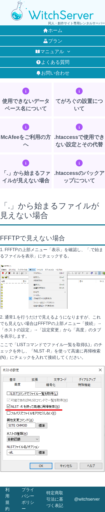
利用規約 (7, 499)
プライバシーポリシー (28, 499)
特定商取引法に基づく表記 (54, 499)
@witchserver (87, 499)
